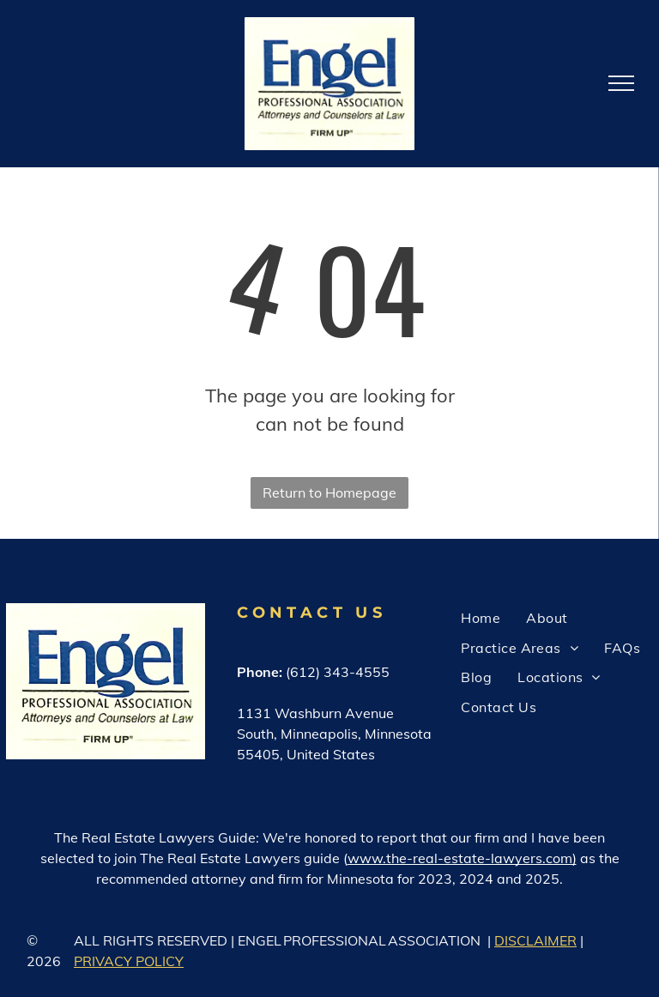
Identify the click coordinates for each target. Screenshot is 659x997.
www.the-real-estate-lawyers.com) (462, 858)
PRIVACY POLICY (129, 961)
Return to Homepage (329, 492)
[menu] (621, 83)
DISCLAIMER (535, 940)
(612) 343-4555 (338, 671)
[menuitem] (480, 617)
